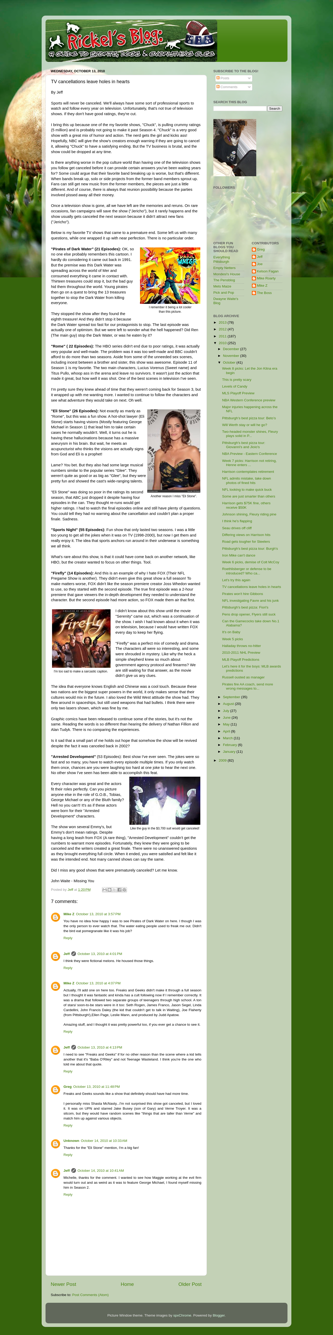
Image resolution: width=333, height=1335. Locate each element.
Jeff (66, 954)
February (230, 745)
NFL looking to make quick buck (247, 490)
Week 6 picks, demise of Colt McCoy (250, 562)
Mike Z (68, 914)
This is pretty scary (237, 380)
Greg (67, 1087)
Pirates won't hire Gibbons (242, 594)
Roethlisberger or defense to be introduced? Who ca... (246, 571)
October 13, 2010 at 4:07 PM (98, 983)
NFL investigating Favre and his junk (250, 601)
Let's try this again (236, 580)
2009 (223, 760)
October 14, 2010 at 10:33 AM (104, 1141)
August (229, 704)
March (228, 738)
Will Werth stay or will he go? (244, 425)
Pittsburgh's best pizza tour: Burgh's (250, 549)
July (226, 711)
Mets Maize (222, 286)
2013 (223, 322)
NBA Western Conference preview (249, 400)
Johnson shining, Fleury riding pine (249, 514)
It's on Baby (231, 632)
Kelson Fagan (268, 271)
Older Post (190, 1284)
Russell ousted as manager (243, 677)
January (229, 752)
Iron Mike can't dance (238, 555)
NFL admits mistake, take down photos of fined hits (246, 480)
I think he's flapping (237, 521)
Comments (227, 87)
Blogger (219, 1315)
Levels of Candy (234, 386)
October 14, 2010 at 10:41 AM (101, 1171)
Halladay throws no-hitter (241, 646)
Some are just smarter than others (248, 496)
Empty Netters (224, 268)
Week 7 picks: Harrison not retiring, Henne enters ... (249, 463)
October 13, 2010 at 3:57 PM (98, 914)
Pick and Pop (223, 293)
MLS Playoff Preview (238, 393)
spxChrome (182, 1315)
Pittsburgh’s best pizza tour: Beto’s (249, 418)
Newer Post (63, 1284)
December (231, 349)
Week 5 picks (232, 639)
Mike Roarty (266, 278)
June (227, 717)
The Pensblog (224, 280)
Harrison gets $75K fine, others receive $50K (246, 505)
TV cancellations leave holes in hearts (251, 587)
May (226, 724)
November (231, 356)
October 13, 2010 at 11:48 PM (96, 1087)
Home (127, 1284)
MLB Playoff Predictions (240, 660)
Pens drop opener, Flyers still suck (249, 614)
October (229, 362)
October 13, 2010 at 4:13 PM (100, 1047)
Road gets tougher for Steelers (246, 542)
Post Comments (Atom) (90, 1295)
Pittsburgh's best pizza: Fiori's (245, 607)
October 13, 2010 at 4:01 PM (100, 954)
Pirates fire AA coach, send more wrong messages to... (247, 686)
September (232, 697)
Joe (260, 264)
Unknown (71, 1141)
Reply (68, 938)
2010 (223, 343)
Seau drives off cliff (237, 528)
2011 (223, 336)
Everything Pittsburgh (221, 259)
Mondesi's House (226, 274)
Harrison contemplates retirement (248, 472)
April (227, 731)
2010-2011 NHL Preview (241, 653)
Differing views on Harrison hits (246, 535)
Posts (222, 78)
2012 (223, 329)
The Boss (264, 293)
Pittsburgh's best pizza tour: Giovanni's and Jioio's (243, 445)
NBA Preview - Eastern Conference (249, 454)
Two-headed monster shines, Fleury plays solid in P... (250, 434)
